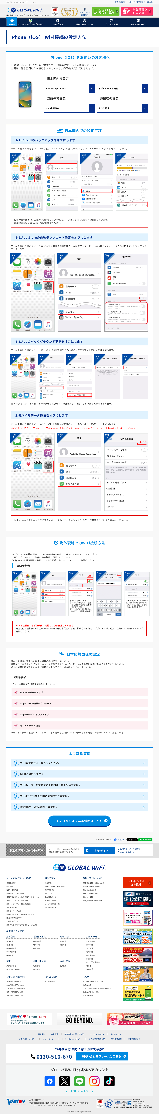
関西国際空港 (11, 948)
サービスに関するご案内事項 (17, 900)
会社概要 (54, 1034)
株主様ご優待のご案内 (91, 992)
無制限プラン (50, 890)
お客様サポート (12, 921)
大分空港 (89, 948)
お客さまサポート (127, 852)
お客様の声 (87, 985)
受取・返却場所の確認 (14, 992)
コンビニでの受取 (89, 890)
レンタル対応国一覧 (52, 904)
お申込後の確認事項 (13, 981)
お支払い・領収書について (16, 995)
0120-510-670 (51, 1056)
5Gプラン (48, 893)
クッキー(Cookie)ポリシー (72, 1039)
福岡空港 (9, 955)
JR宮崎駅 (89, 969)
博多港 (88, 965)
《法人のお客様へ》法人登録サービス (97, 988)
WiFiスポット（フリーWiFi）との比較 (20, 914)
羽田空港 (9, 944)
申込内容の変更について (15, 985)
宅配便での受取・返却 (91, 886)
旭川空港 (36, 944)
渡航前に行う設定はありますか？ (39, 807)
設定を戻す (103, 108)
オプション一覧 (50, 900)
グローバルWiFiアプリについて (94, 981)
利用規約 (41, 1034)
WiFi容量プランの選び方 (15, 893)
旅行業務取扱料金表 (97, 1039)
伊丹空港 (63, 941)
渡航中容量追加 (50, 907)
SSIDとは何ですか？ (32, 774)
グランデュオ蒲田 (13, 969)
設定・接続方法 (12, 890)
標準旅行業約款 (134, 1039)
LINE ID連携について (14, 918)
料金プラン (49, 883)
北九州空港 (90, 941)
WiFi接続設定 (52, 108)
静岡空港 (63, 944)
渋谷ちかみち (11, 966)
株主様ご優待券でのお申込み (141, 2)
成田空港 (9, 941)
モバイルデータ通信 (108, 88)
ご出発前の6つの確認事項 (15, 988)
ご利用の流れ (11, 883)
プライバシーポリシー (28, 1039)
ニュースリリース (97, 1034)
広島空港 (63, 966)
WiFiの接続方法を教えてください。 (40, 763)
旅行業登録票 (116, 1039)
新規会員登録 (120, 2)
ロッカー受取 (88, 897)
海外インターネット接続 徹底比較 (18, 904)
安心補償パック (50, 897)
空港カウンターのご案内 (130, 848)
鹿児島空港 (90, 955)
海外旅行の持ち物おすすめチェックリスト (22, 925)
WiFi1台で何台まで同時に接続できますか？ (45, 796)
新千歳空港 (37, 941)
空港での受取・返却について (93, 883)
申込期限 (9, 886)
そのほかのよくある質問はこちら (79, 821)
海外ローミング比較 (13, 911)
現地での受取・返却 (90, 893)
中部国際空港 (11, 951)
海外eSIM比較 (11, 907)
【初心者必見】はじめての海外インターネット (23, 897)
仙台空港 (36, 948)
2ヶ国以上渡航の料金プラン (55, 886)
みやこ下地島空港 (92, 962)
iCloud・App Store (55, 88)
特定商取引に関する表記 (74, 1034)
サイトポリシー (49, 1039)
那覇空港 (89, 958)
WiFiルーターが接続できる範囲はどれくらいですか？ (50, 785)
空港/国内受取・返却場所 (92, 900)
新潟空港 (36, 966)
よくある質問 (50, 981)
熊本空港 (89, 944)
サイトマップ (115, 1034)
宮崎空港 (89, 951)
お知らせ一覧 (88, 995)
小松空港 (36, 969)
